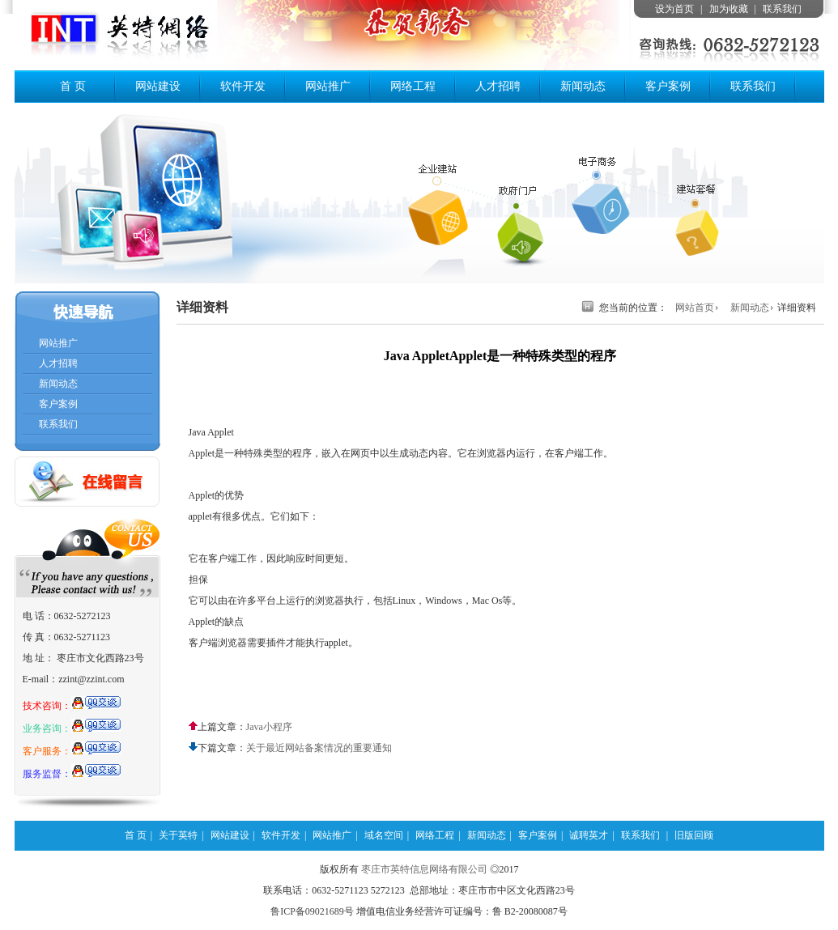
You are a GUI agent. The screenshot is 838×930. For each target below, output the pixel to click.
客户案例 (668, 86)
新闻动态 (583, 86)
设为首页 (674, 9)
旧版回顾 (693, 835)
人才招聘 (498, 86)
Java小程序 (269, 727)
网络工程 (413, 86)
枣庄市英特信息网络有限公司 (424, 869)
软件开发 (243, 86)
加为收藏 (728, 9)
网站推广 (328, 86)
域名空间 (383, 835)
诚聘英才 (588, 835)
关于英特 (178, 835)
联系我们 (782, 9)
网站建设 (158, 86)
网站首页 (694, 307)
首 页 (73, 86)
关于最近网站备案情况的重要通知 (319, 748)
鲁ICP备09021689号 (312, 911)
